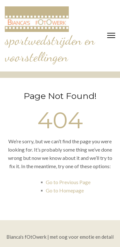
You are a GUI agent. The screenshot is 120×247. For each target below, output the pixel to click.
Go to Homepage (65, 190)
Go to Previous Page (68, 182)
